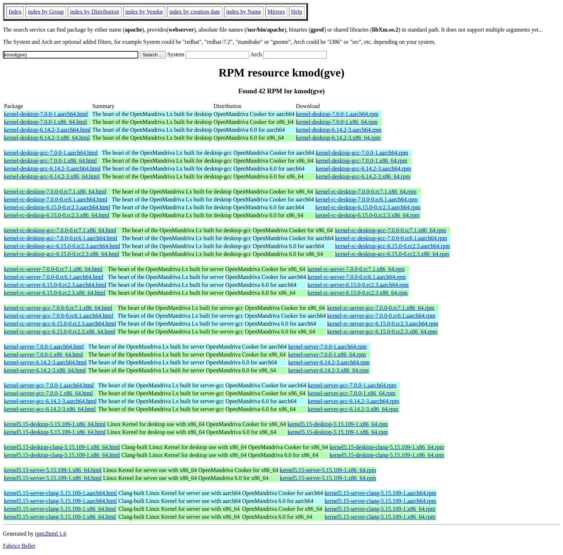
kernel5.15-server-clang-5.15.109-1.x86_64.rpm (380, 509)
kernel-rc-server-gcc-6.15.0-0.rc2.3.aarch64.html (60, 324)
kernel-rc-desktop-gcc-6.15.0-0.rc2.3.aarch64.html (62, 246)
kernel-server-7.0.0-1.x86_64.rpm (327, 354)
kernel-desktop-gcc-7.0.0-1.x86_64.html (50, 161)
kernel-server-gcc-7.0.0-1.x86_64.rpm (351, 393)
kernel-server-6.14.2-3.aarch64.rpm (328, 362)
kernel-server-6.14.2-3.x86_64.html (45, 370)
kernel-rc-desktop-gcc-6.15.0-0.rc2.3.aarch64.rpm (392, 246)
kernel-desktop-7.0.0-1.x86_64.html (45, 122)
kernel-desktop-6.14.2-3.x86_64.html (47, 138)
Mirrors (276, 12)
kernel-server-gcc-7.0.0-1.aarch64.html (49, 385)
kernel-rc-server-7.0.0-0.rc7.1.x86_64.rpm (356, 269)
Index (15, 12)
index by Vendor (144, 12)
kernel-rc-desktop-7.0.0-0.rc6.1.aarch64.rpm (366, 199)
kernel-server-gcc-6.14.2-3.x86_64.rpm (353, 409)
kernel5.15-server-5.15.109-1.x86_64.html (53, 470)
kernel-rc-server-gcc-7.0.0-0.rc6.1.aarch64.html (58, 316)
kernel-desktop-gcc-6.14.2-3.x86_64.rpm (363, 176)
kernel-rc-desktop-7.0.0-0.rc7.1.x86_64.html (55, 191)
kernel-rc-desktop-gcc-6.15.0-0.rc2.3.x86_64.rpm (392, 254)
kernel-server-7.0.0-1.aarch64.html (44, 347)
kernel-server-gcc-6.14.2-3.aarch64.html (50, 401)
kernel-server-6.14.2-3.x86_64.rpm (328, 370)
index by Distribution (94, 12)
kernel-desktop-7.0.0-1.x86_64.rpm (337, 122)
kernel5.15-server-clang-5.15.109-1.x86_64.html (60, 509)
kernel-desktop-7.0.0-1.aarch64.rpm (337, 114)
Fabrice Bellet (19, 546)
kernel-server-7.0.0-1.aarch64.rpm (327, 347)
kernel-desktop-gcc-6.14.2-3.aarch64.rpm (363, 168)
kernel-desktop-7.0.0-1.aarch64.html (46, 114)
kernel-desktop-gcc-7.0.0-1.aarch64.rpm (362, 153)
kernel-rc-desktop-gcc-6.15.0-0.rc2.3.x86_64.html (61, 254)
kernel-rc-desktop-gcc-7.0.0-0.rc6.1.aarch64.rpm (391, 238)
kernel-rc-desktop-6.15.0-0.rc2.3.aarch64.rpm (367, 207)
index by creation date (194, 12)
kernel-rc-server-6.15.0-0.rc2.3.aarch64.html (55, 285)
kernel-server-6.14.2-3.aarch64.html (45, 362)
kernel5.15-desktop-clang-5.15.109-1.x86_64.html (62, 447)
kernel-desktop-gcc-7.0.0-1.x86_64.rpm (361, 161)
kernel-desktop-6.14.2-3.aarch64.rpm (338, 130)
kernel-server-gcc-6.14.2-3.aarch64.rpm (353, 401)
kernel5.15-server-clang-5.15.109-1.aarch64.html (60, 493)
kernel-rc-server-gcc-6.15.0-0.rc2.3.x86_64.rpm (382, 331)
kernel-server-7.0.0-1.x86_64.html (43, 354)
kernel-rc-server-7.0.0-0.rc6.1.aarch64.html (53, 277)
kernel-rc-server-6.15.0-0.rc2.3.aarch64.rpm (358, 285)
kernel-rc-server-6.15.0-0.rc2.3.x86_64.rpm (358, 293)
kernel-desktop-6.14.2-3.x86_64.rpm (338, 138)
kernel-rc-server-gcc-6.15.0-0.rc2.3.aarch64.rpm (382, 324)
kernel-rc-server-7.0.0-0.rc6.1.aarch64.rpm (357, 277)
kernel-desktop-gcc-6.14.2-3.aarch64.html (52, 168)
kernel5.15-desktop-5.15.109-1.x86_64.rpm (338, 424)
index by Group (46, 12)
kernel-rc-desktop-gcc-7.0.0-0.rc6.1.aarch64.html (60, 238)
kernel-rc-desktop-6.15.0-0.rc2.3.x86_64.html (56, 215)
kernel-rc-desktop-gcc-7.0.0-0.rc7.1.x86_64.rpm (390, 230)
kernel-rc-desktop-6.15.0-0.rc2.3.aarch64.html (57, 207)
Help (296, 12)
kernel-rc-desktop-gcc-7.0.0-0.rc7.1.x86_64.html (60, 230)
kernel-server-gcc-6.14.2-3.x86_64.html (50, 409)
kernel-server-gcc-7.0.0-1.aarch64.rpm (352, 385)
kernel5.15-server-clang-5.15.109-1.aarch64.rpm (380, 493)
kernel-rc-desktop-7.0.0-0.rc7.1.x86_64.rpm (366, 191)
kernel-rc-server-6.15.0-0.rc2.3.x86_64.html (54, 293)
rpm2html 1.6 (50, 534)
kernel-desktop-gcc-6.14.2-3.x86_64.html (52, 176)
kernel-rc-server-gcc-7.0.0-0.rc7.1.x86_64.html (58, 308)
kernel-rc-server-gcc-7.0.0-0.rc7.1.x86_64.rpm (380, 308)
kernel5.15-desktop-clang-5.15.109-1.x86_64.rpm (387, 447)
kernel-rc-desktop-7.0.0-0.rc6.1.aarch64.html (55, 199)
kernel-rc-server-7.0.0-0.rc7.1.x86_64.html (53, 269)
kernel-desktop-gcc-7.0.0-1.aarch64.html (51, 153)
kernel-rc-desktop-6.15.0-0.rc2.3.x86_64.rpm (367, 215)
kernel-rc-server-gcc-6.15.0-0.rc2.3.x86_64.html (59, 331)
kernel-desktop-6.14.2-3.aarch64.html (47, 130)
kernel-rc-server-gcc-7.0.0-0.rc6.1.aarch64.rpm (381, 316)
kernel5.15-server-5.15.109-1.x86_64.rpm (328, 470)
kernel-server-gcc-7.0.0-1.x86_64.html (48, 393)
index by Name (243, 12)
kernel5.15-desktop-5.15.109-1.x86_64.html (55, 424)
